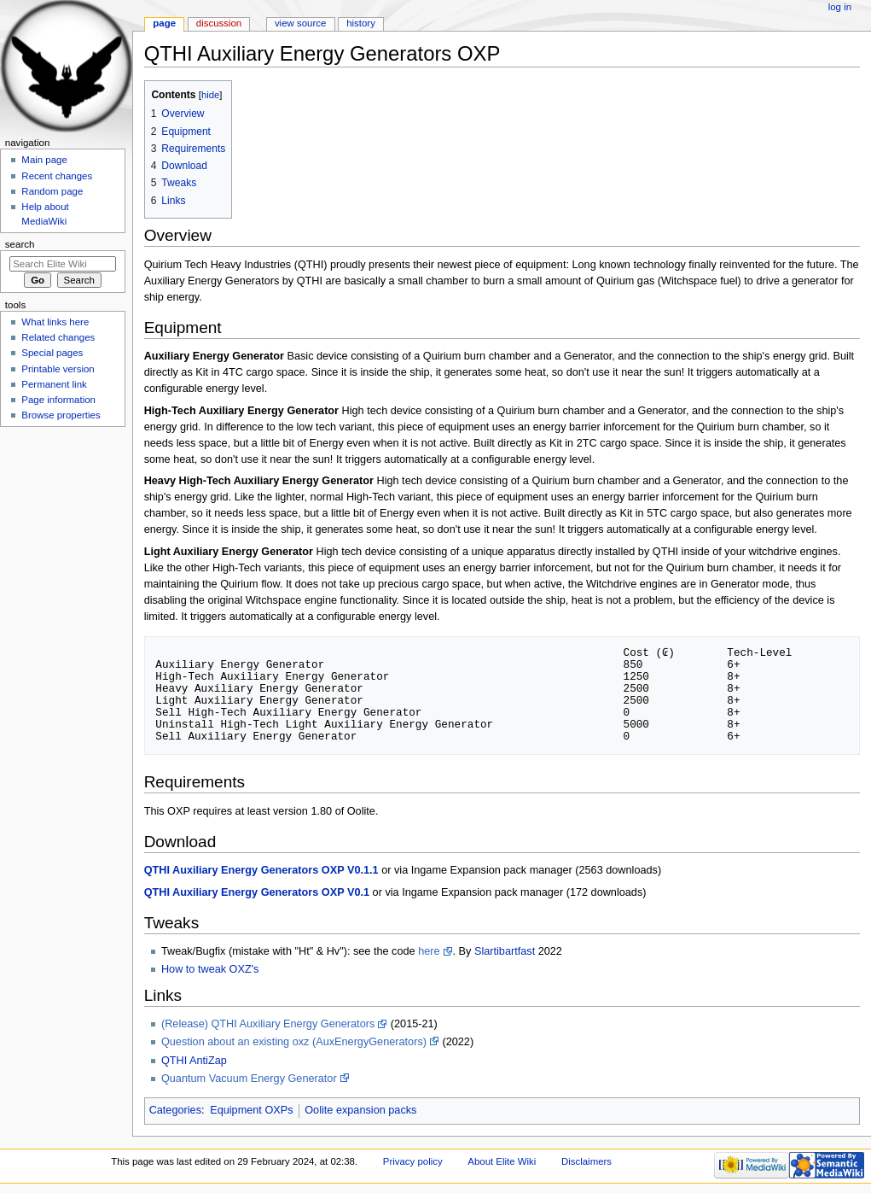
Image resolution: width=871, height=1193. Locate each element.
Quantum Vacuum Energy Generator (249, 1079)
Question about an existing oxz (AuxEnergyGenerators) (294, 1042)
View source (300, 23)
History (360, 23)
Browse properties (60, 415)
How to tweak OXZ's (210, 969)
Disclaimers (586, 1161)
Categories (175, 1110)
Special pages (52, 353)
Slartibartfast (504, 951)
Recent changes (56, 176)
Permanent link (53, 384)
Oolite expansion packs (360, 1110)
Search (20, 244)
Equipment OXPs (251, 1110)
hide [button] (210, 95)
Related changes (58, 337)
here (428, 951)
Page (164, 23)
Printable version (57, 369)
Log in (839, 7)
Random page (52, 191)
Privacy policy (413, 1161)
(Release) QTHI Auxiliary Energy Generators (268, 1024)
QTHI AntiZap (194, 1061)
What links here (55, 322)
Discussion (218, 23)
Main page (44, 160)
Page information (58, 400)
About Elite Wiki (501, 1161)
